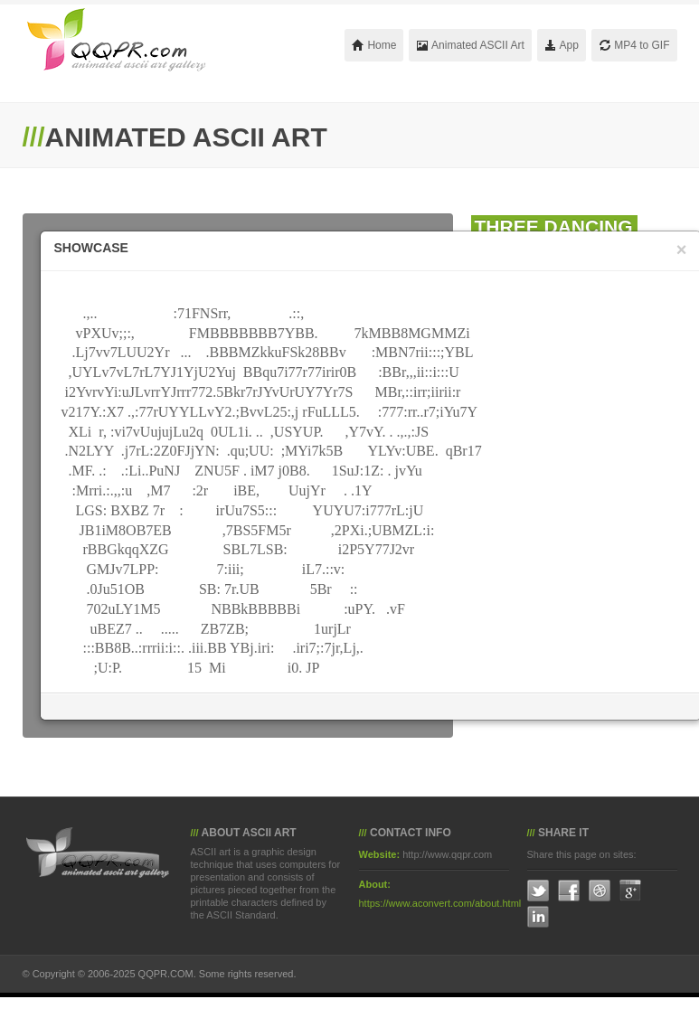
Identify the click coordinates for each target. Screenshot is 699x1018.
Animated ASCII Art (470, 45)
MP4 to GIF (634, 45)
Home (374, 45)
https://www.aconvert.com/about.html (440, 903)
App (561, 45)
